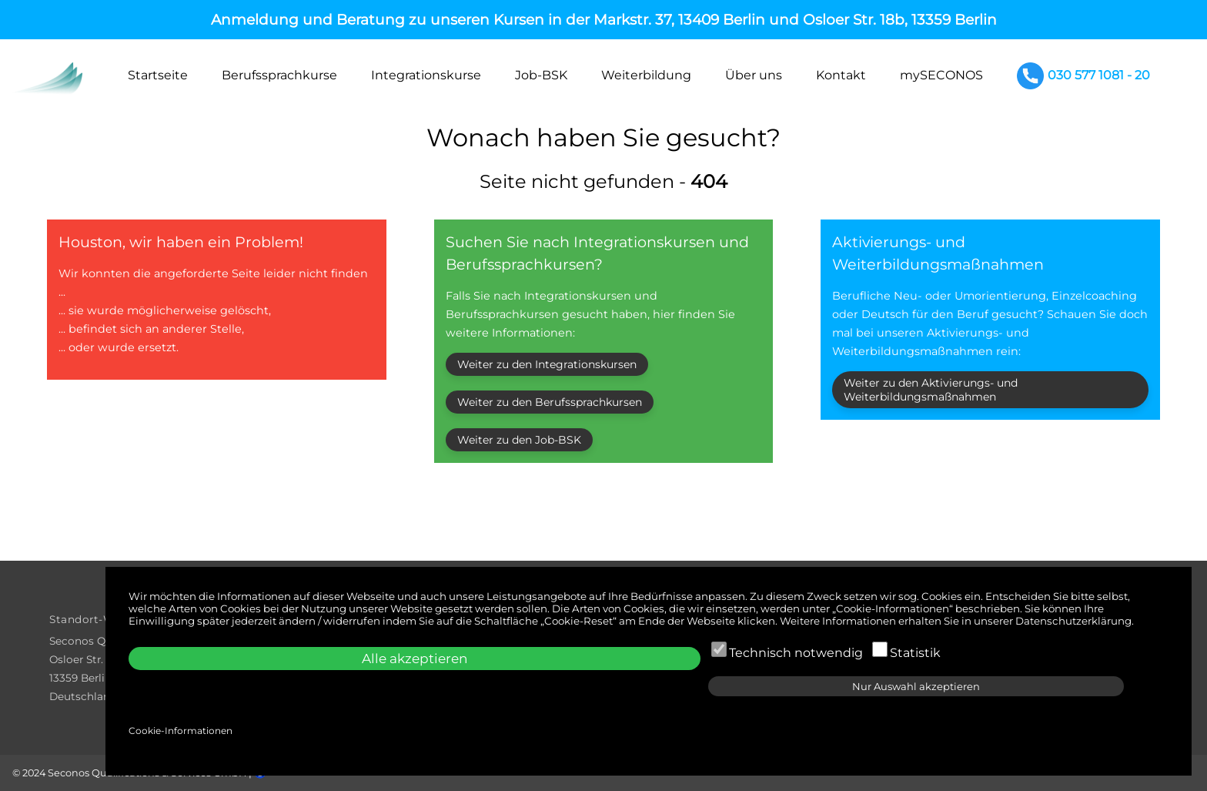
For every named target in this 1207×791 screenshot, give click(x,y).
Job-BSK (541, 75)
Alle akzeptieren (414, 658)
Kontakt (841, 75)
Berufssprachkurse (279, 75)
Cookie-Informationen (180, 730)
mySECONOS (941, 75)
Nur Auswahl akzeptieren (916, 686)
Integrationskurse (426, 75)
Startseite (158, 75)
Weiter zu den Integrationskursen (547, 364)
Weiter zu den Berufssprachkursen (549, 402)
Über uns (753, 75)
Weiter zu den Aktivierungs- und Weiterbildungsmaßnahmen (931, 390)
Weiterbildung (646, 75)
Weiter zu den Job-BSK (519, 440)
